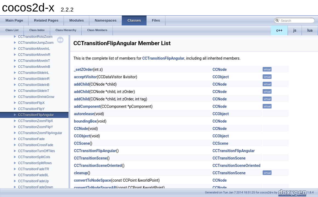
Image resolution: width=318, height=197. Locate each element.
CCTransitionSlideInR (34, 79)
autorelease (84, 114)
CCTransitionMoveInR (34, 55)
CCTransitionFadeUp (33, 181)
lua (310, 30)
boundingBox (85, 121)
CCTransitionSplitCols (34, 157)
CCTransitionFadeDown (35, 187)
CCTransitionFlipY (31, 109)
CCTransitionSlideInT (33, 91)
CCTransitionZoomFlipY (35, 127)
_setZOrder (83, 69)
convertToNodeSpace (92, 180)
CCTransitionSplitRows (35, 163)
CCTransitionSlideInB (33, 85)
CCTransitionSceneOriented (98, 165)
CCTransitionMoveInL (34, 49)
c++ (279, 30)
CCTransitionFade (31, 139)
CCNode (220, 69)
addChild (81, 84)
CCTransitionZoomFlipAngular (40, 133)
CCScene (82, 143)
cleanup (81, 173)
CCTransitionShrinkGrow (36, 97)
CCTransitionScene (90, 158)
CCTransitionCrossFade (35, 145)
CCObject (221, 77)
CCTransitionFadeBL (33, 175)
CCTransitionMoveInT (34, 61)
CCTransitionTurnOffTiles (36, 151)
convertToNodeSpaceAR (95, 188)
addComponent (87, 106)
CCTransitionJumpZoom (36, 43)
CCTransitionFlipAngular (36, 115)
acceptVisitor (85, 77)
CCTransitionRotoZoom (35, 37)
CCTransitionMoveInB (34, 67)
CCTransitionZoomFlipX (35, 121)
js (294, 30)
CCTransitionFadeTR (33, 169)
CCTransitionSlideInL (33, 73)
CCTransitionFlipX (31, 103)
